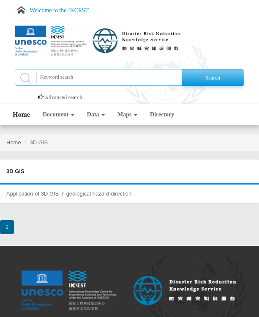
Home (21, 114)
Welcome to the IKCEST (59, 10)
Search (212, 77)
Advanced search (63, 97)
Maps (127, 114)
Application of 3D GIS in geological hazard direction (68, 193)
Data (96, 114)
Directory (162, 114)
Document (58, 114)
